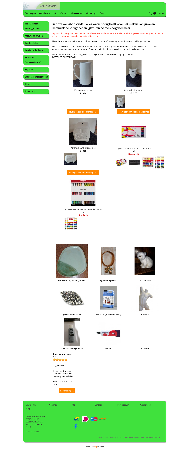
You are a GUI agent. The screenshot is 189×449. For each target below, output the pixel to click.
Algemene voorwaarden (134, 437)
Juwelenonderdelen (34, 50)
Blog (102, 13)
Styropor (29, 69)
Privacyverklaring (153, 437)
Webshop (44, 13)
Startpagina (30, 13)
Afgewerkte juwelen (34, 35)
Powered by (94, 447)
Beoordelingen (67, 390)
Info (55, 13)
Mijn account (77, 13)
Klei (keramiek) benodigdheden (32, 26)
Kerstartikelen (31, 43)
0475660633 (33, 431)
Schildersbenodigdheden (36, 76)
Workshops (91, 13)
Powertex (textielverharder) (33, 60)
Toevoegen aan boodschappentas (83, 111)
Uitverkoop (30, 91)
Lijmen (28, 84)
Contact (64, 13)
